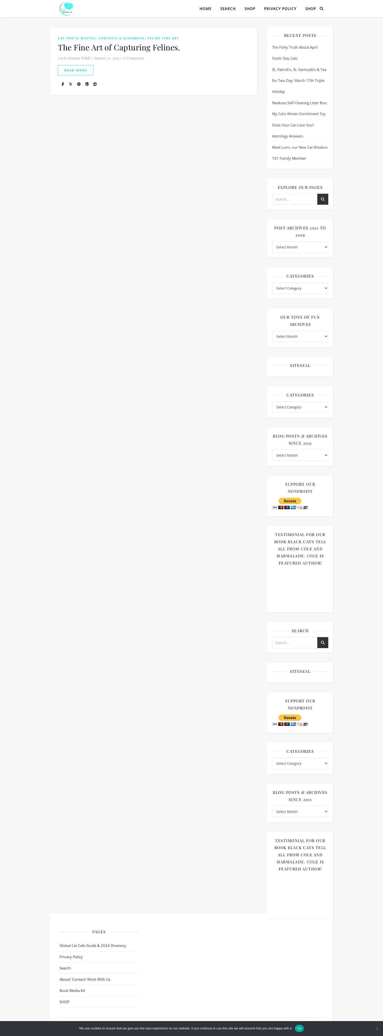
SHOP (250, 8)
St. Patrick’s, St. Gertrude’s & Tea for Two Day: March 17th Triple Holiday (299, 80)
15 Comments (133, 58)
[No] (376, 1028)
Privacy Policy (280, 8)
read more (75, 70)
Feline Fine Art (163, 38)
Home (206, 8)
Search (228, 8)
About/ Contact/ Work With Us (85, 979)
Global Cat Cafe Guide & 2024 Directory (93, 945)
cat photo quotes (77, 38)
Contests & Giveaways (122, 38)
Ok (299, 1028)
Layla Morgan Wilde (74, 58)
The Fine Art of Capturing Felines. (119, 47)
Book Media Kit (72, 990)
